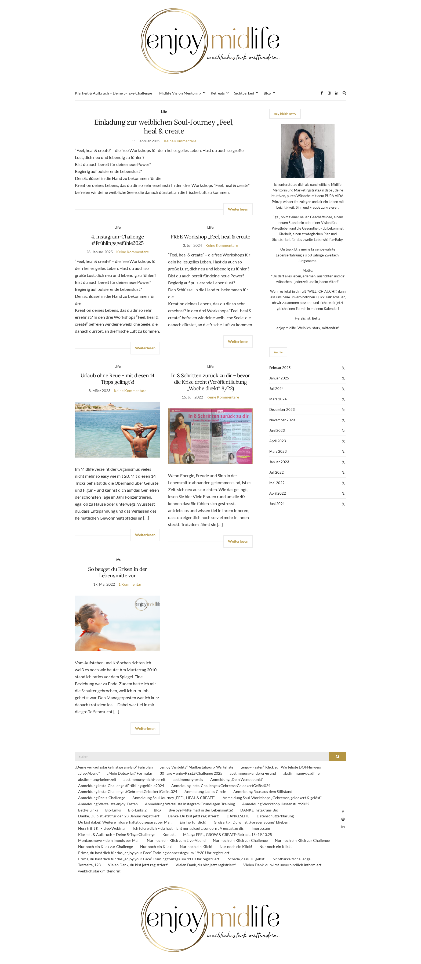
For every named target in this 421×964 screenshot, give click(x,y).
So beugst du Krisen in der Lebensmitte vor (117, 572)
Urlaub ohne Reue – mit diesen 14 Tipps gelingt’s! (117, 378)
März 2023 (278, 451)
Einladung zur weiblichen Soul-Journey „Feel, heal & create (164, 126)
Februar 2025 (280, 367)
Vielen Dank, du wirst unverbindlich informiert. (282, 864)
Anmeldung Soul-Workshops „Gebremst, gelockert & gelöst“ (272, 797)
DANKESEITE (238, 816)
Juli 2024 (276, 388)
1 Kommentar (129, 584)
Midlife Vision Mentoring (180, 93)
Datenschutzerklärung (275, 816)
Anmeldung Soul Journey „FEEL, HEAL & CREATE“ (173, 797)
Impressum (261, 828)
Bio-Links (113, 810)
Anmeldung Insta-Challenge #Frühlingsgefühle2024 (121, 785)
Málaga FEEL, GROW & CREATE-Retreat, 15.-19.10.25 (227, 834)
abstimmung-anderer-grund (253, 773)
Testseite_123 (89, 864)
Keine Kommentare (180, 141)
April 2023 (277, 441)
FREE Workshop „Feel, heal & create (210, 236)
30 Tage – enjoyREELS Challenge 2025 (191, 773)
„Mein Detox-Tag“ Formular (130, 773)
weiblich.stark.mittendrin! (100, 871)
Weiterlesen (238, 209)
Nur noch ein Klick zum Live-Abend (176, 840)
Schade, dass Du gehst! (247, 859)
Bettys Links (88, 810)
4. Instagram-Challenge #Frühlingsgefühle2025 (117, 239)
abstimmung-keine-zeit (97, 779)
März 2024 (278, 399)
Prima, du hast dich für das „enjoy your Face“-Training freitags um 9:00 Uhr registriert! (149, 859)
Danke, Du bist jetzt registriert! (193, 816)
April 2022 (277, 493)
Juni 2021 (277, 504)
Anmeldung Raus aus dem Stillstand (262, 791)
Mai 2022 (277, 483)
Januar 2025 (279, 378)
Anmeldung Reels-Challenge (101, 797)
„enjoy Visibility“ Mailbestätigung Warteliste (196, 767)
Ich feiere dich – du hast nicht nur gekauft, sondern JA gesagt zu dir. (188, 828)
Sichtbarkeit (244, 93)
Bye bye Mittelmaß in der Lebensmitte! (201, 810)
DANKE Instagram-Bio (259, 810)
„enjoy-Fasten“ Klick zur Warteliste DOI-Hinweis (281, 767)
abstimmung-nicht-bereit (144, 779)
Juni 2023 (277, 430)
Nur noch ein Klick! (156, 846)
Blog (267, 93)
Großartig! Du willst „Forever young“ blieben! (252, 822)
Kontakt (169, 834)
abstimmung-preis (188, 779)
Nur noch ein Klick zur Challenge (240, 840)
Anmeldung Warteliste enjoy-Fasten (108, 804)
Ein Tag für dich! (193, 822)
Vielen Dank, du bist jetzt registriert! (138, 864)
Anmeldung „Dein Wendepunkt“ (236, 779)
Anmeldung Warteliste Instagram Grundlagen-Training (190, 804)
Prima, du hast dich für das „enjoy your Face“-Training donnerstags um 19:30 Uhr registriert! (154, 852)
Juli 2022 (276, 472)
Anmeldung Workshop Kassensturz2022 (275, 804)
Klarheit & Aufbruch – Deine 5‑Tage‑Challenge (113, 93)
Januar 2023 (279, 462)
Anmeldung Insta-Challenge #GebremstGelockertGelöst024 (220, 785)
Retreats (218, 93)
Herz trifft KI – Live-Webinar (102, 828)
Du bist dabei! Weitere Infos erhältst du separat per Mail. (125, 822)
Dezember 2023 (282, 409)
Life (164, 111)
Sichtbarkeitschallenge (291, 859)
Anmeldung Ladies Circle (205, 791)
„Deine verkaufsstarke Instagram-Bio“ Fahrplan (114, 767)
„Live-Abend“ (89, 773)
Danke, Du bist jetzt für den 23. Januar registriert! (119, 816)
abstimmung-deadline (301, 773)
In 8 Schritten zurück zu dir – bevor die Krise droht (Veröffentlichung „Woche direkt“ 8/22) (210, 382)
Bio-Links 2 (137, 810)
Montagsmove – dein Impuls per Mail (109, 840)
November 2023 (282, 420)
